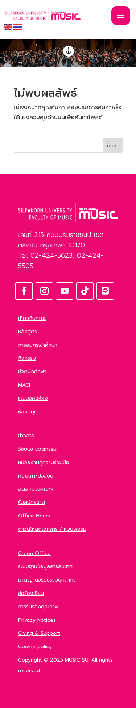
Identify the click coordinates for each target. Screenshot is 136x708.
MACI (24, 385)
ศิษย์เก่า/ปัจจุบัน (35, 476)
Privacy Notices (37, 620)
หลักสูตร (27, 332)
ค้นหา (113, 146)
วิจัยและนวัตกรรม (37, 449)
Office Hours (34, 516)
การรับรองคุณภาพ (38, 607)
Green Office (34, 553)
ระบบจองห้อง (33, 398)
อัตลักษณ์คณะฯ (35, 489)
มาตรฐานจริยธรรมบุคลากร (47, 580)
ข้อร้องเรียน (31, 593)
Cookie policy (35, 646)
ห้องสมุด (28, 412)
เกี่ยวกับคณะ (32, 318)
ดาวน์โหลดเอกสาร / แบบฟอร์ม (52, 529)
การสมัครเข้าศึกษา (37, 345)
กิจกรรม (27, 358)
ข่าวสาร (26, 436)
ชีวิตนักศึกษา (32, 371)
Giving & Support (39, 633)
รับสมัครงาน (31, 502)
